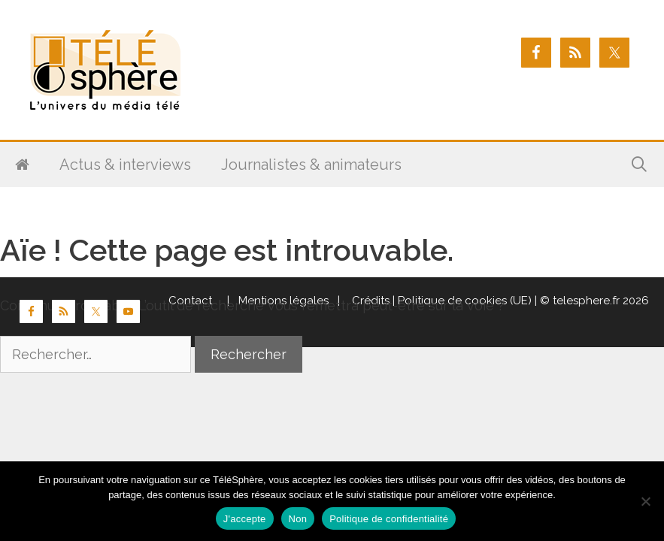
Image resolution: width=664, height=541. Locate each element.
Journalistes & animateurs (311, 165)
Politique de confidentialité (388, 518)
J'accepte (244, 518)
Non (298, 518)
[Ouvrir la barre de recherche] (639, 164)
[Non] (645, 501)
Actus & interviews (125, 165)
